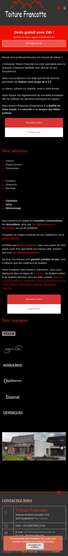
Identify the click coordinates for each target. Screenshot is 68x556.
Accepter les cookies (35, 546)
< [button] (6, 448)
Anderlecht (52, 280)
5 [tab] (46, 466)
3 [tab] (37, 466)
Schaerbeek (29, 280)
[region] (34, 449)
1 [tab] (29, 466)
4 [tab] (41, 466)
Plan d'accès (41, 518)
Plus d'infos (48, 541)
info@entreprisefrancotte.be (40, 532)
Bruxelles (39, 273)
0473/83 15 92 (34, 43)
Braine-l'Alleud (10, 284)
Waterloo (7, 288)
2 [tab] (33, 466)
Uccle (62, 280)
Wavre (41, 280)
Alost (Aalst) (25, 284)
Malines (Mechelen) (45, 284)
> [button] (61, 448)
